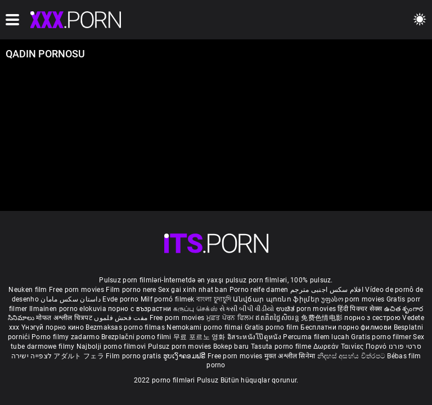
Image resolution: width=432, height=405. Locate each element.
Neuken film (27, 290)
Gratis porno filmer (382, 337)
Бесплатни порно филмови (346, 327)
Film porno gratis (134, 356)
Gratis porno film (272, 327)
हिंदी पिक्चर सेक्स (360, 309)
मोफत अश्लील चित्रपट (65, 318)
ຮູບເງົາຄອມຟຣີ (185, 356)
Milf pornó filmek (168, 299)
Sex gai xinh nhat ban (192, 290)
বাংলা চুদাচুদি (213, 299)
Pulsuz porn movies (180, 346)
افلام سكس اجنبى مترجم (326, 290)
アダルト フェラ (78, 356)
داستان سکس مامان (70, 299)
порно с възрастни (139, 309)
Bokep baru (231, 346)
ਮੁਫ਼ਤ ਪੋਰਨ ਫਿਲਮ (231, 318)
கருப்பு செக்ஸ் (195, 309)
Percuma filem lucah (317, 337)
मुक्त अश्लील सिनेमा (290, 356)
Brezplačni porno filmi (137, 337)
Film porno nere (131, 290)
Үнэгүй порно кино (53, 327)
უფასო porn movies (353, 299)
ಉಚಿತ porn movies (307, 309)
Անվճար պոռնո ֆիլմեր (277, 299)
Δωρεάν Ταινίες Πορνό (351, 346)
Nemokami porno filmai (205, 327)
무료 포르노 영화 (200, 337)
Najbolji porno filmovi (111, 346)
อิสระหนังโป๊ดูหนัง (255, 337)
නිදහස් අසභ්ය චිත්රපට (352, 356)
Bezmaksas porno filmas (126, 327)
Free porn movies (77, 290)
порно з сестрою (372, 318)
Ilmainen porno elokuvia (68, 309)
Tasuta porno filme (282, 346)
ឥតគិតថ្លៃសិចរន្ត (278, 318)
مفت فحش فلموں (121, 318)
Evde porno (120, 299)
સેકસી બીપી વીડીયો (246, 309)
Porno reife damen (259, 290)
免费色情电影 (322, 318)
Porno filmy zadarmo (66, 337)
